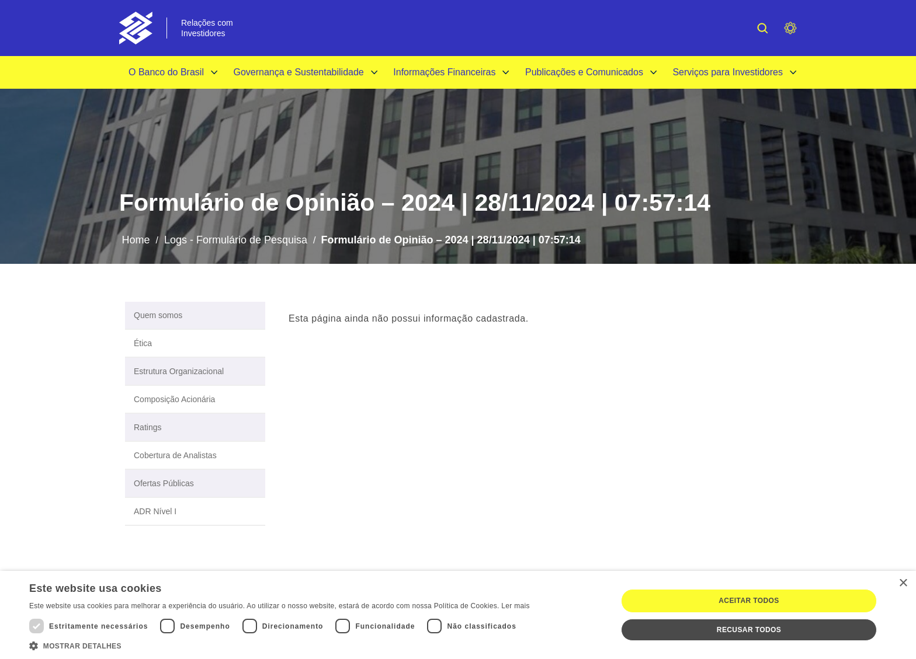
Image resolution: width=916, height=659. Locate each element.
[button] (279, 645)
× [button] (902, 583)
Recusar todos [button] (749, 630)
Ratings (147, 427)
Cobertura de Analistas (175, 455)
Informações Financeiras (444, 72)
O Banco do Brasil (166, 72)
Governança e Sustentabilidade (298, 72)
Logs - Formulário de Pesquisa (235, 240)
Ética (143, 343)
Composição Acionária (174, 399)
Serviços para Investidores (727, 72)
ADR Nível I (155, 511)
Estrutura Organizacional (179, 371)
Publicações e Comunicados (584, 72)
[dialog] (458, 615)
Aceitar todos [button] (749, 601)
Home (136, 240)
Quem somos (158, 315)
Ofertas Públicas (164, 483)
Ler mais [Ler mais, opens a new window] (515, 606)
